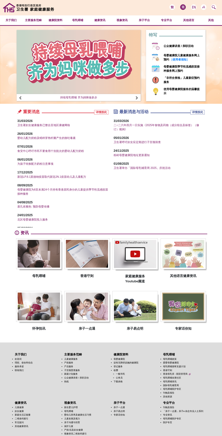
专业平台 (166, 20)
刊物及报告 (168, 392)
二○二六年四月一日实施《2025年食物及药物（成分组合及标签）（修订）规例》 (156, 127)
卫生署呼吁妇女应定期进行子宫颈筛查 (137, 142)
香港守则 (167, 370)
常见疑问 (19, 422)
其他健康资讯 (21, 426)
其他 (211, 20)
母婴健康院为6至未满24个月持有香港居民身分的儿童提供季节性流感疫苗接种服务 (62, 191)
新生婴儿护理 (71, 407)
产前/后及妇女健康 (73, 430)
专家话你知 (119, 414)
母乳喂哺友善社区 (172, 377)
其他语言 (188, 20)
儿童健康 (19, 407)
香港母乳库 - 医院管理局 (177, 374)
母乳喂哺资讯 (170, 381)
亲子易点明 (119, 411)
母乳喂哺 (77, 20)
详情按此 (101, 112)
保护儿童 (68, 426)
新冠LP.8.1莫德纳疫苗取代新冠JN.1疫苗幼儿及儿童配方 (51, 176)
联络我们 (19, 370)
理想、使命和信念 (24, 362)
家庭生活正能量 (23, 414)
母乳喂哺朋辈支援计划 (174, 366)
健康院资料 (55, 20)
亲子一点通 (119, 407)
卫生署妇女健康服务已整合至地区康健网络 (43, 125)
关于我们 (11, 20)
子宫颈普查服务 (72, 370)
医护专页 (167, 422)
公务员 (119, 377)
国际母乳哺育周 (171, 385)
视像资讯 (122, 20)
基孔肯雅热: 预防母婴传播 (33, 206)
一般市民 (120, 374)
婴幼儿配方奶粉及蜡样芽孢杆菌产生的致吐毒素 (46, 137)
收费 (116, 370)
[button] (20, 98)
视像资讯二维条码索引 (75, 433)
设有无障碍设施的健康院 (126, 362)
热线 (66, 381)
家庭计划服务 (71, 374)
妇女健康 (19, 411)
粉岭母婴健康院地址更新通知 (132, 155)
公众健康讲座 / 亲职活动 (179, 46)
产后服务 (68, 366)
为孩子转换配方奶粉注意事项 (35, 163)
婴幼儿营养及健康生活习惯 (77, 414)
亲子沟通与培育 (72, 422)
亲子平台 (144, 20)
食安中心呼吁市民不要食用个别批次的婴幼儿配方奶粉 (50, 150)
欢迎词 (18, 359)
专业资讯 (167, 414)
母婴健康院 (119, 359)
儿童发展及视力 (72, 418)
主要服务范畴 (33, 20)
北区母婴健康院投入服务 (32, 219)
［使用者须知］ (179, 59)
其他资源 (167, 396)
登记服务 (118, 366)
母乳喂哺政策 (170, 359)
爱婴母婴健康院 (171, 362)
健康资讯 (99, 20)
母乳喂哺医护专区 (172, 389)
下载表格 (118, 381)
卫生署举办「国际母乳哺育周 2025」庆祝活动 (142, 167)
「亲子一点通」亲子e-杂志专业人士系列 (183, 411)
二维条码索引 (21, 418)
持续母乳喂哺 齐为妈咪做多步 (78, 97)
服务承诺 (19, 366)
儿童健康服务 (71, 359)
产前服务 (68, 362)
